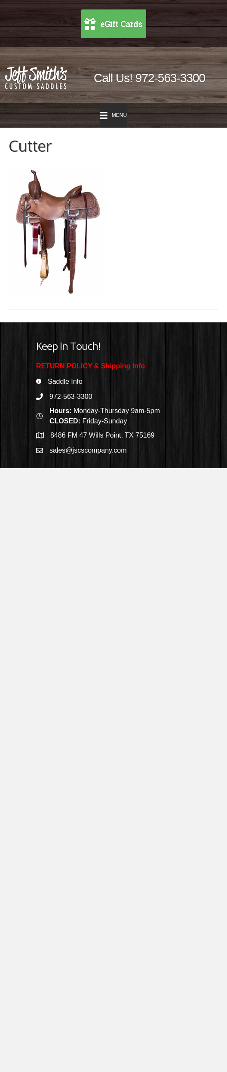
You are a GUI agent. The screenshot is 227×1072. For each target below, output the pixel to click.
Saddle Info (65, 381)
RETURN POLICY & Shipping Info (90, 366)
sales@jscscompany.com (88, 450)
